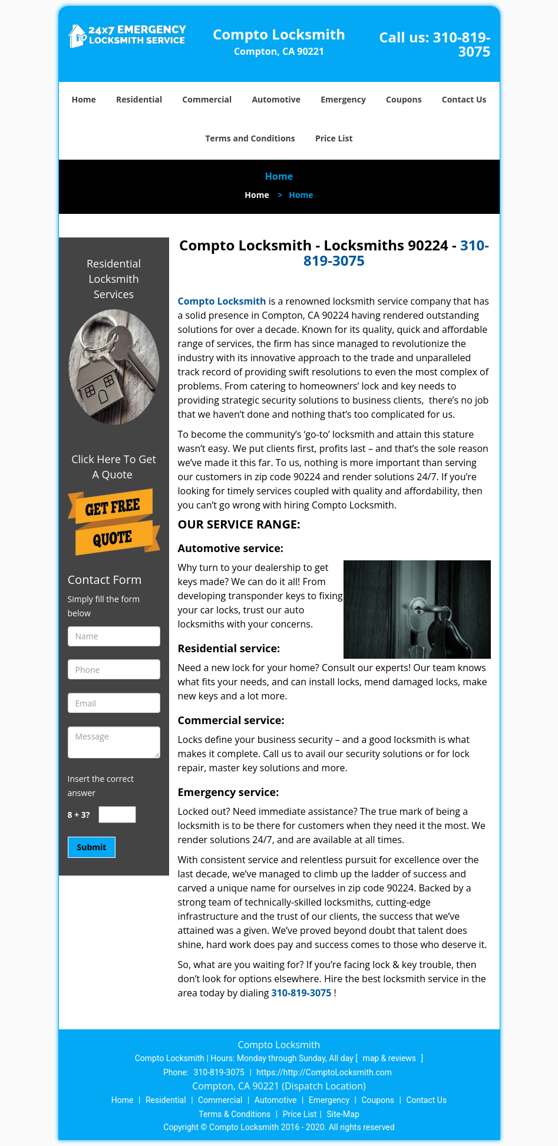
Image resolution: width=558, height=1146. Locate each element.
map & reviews (390, 1058)
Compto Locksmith (222, 301)
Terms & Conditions (234, 1114)
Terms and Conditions (250, 138)
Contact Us (464, 99)
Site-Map (343, 1114)
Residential (139, 99)
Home (83, 99)
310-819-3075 (462, 44)
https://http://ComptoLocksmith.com (324, 1072)
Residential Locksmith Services (114, 278)
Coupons (403, 99)
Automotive (276, 99)
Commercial (207, 99)
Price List (334, 138)
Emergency (343, 99)
